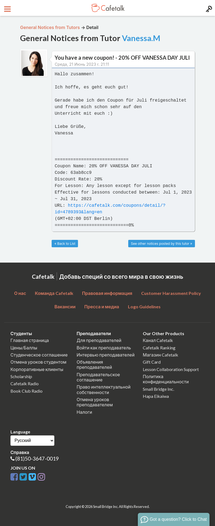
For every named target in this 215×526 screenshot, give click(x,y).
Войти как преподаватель (104, 347)
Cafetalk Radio (24, 383)
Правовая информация (107, 293)
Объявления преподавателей (94, 364)
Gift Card (152, 361)
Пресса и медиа (101, 306)
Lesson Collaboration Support (171, 369)
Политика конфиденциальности (166, 379)
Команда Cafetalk (54, 293)
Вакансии (65, 306)
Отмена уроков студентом (38, 361)
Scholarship (21, 376)
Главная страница (29, 340)
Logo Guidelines (144, 306)
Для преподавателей (99, 340)
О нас (20, 293)
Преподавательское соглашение (98, 377)
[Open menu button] (6, 8)
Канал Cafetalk (158, 340)
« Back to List (64, 244)
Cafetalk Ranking (159, 347)
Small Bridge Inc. (158, 389)
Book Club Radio (26, 390)
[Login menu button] (208, 8)
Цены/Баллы (23, 347)
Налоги (84, 412)
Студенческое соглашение (39, 354)
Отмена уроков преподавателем (95, 402)
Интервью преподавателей (106, 354)
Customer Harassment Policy (171, 293)
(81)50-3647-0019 (37, 458)
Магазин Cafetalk (160, 354)
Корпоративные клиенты (36, 369)
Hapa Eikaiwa (156, 396)
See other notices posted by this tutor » (161, 244)
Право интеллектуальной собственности (103, 389)
